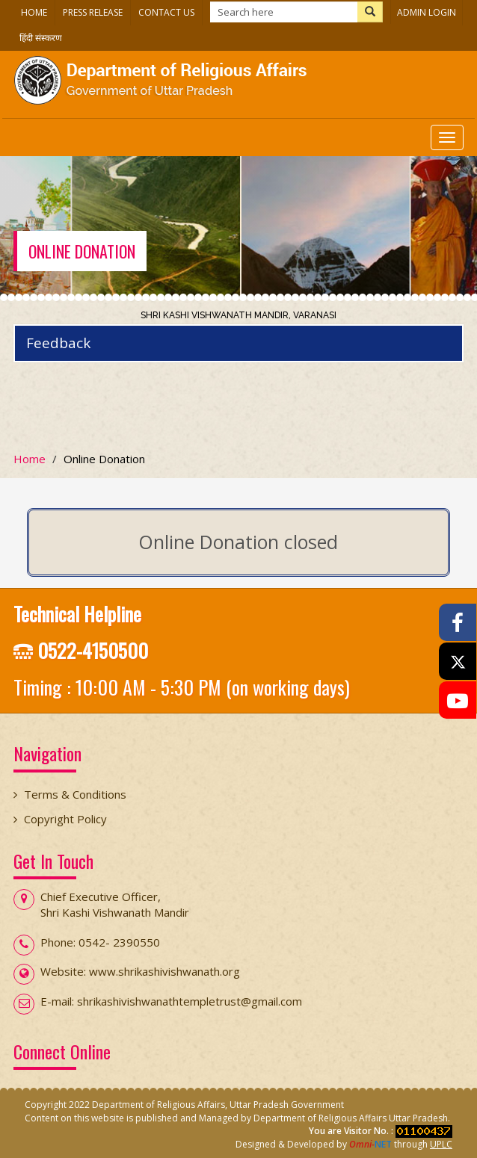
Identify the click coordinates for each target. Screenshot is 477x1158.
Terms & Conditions (75, 794)
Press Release (93, 12)
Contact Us (166, 12)
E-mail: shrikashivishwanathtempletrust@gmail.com (171, 1001)
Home (34, 12)
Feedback (58, 343)
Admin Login (426, 12)
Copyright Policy (65, 818)
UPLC (441, 1144)
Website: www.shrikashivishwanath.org (140, 971)
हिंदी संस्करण (40, 37)
